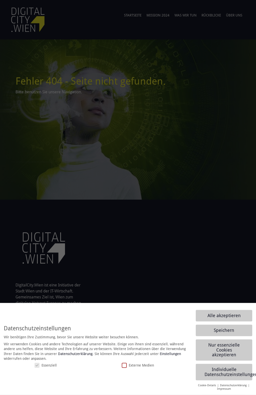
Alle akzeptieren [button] (224, 318)
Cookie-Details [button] (207, 388)
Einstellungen (170, 356)
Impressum (224, 391)
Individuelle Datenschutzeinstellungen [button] (228, 374)
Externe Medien (138, 368)
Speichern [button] (224, 333)
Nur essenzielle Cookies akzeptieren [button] (224, 352)
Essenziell (45, 368)
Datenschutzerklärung (75, 356)
